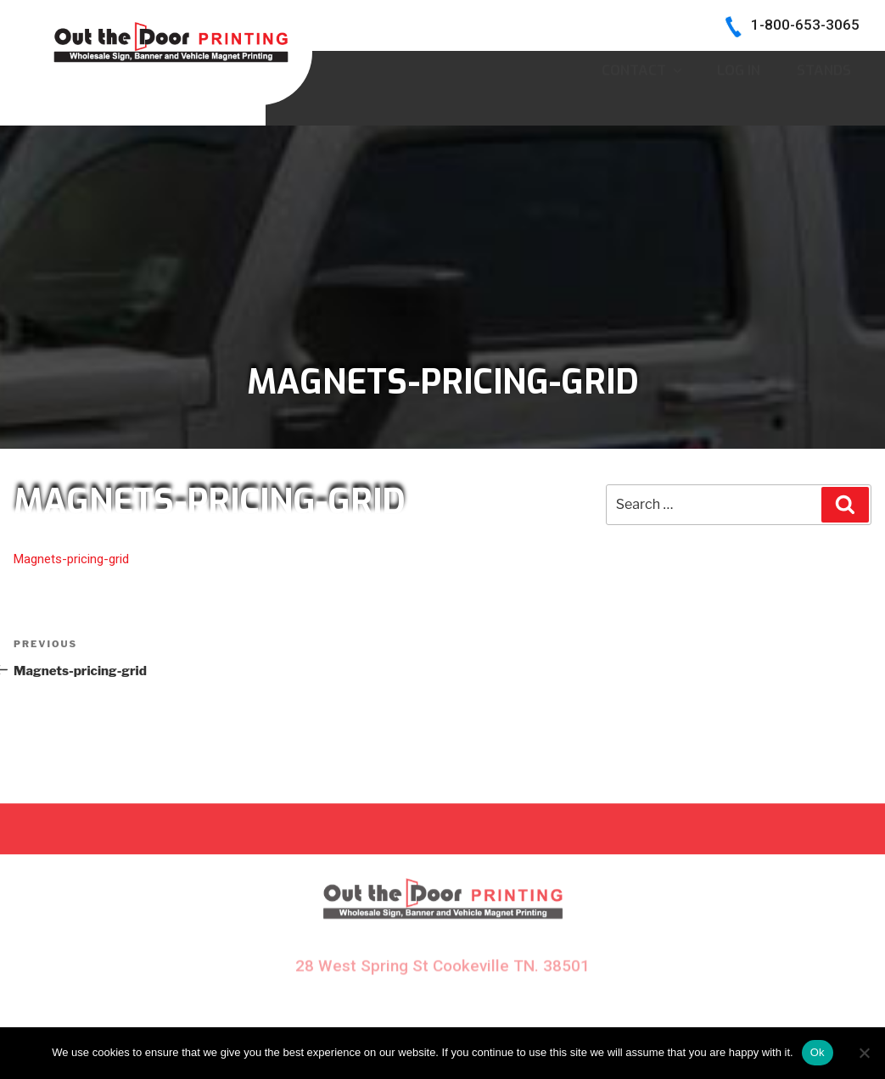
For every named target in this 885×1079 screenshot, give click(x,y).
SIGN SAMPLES (520, 66)
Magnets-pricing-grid (71, 559)
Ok (817, 1052)
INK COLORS (811, 66)
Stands (824, 104)
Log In (738, 104)
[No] (863, 1052)
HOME (414, 66)
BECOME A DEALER (671, 66)
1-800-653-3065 (805, 24)
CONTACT (641, 104)
